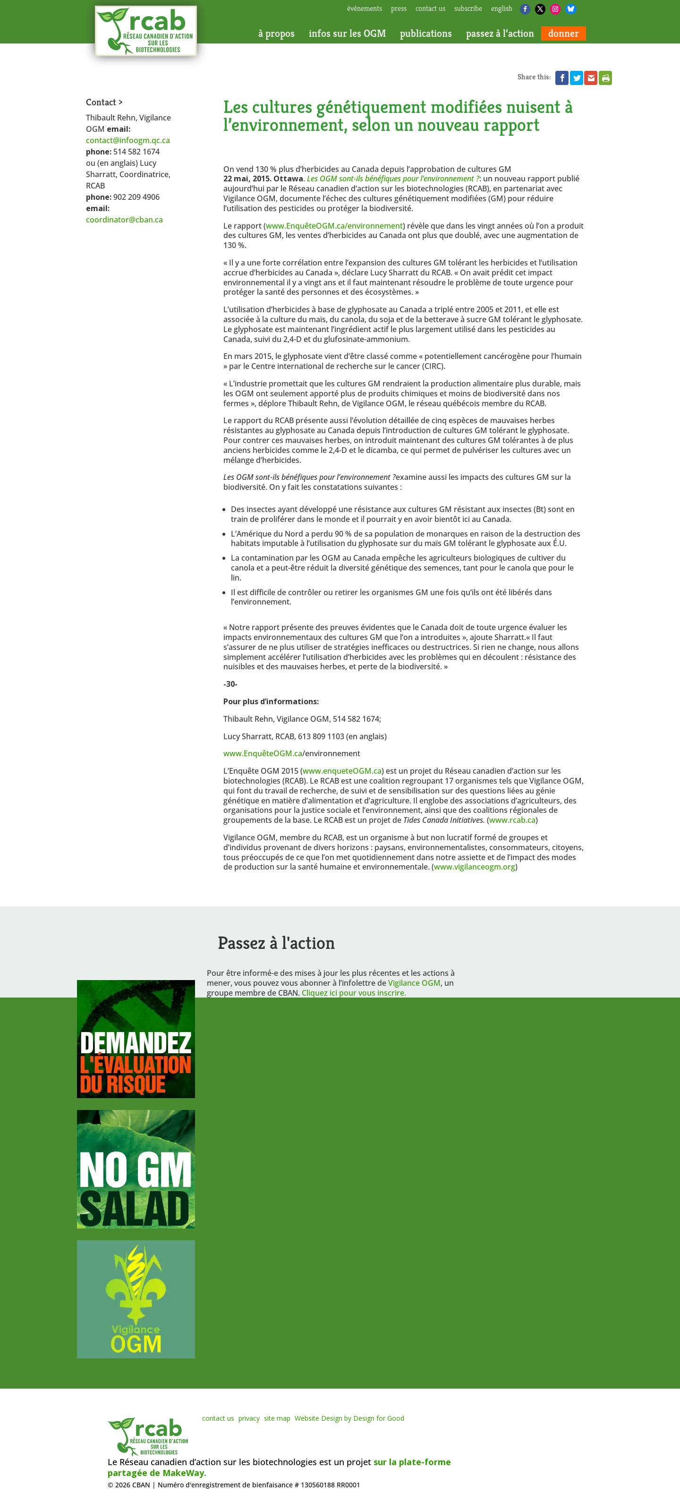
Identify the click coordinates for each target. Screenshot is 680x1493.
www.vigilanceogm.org (474, 867)
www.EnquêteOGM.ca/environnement (334, 226)
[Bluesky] (571, 9)
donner (563, 33)
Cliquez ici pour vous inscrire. (354, 993)
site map (277, 1418)
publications (426, 33)
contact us (430, 9)
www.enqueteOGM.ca (342, 771)
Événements (364, 9)
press (399, 9)
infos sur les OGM (347, 33)
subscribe (468, 9)
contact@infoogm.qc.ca (128, 140)
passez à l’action (500, 33)
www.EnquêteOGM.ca (262, 753)
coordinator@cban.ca (124, 219)
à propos (276, 33)
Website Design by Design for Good (349, 1418)
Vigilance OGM (414, 983)
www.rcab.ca (512, 820)
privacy (249, 1418)
